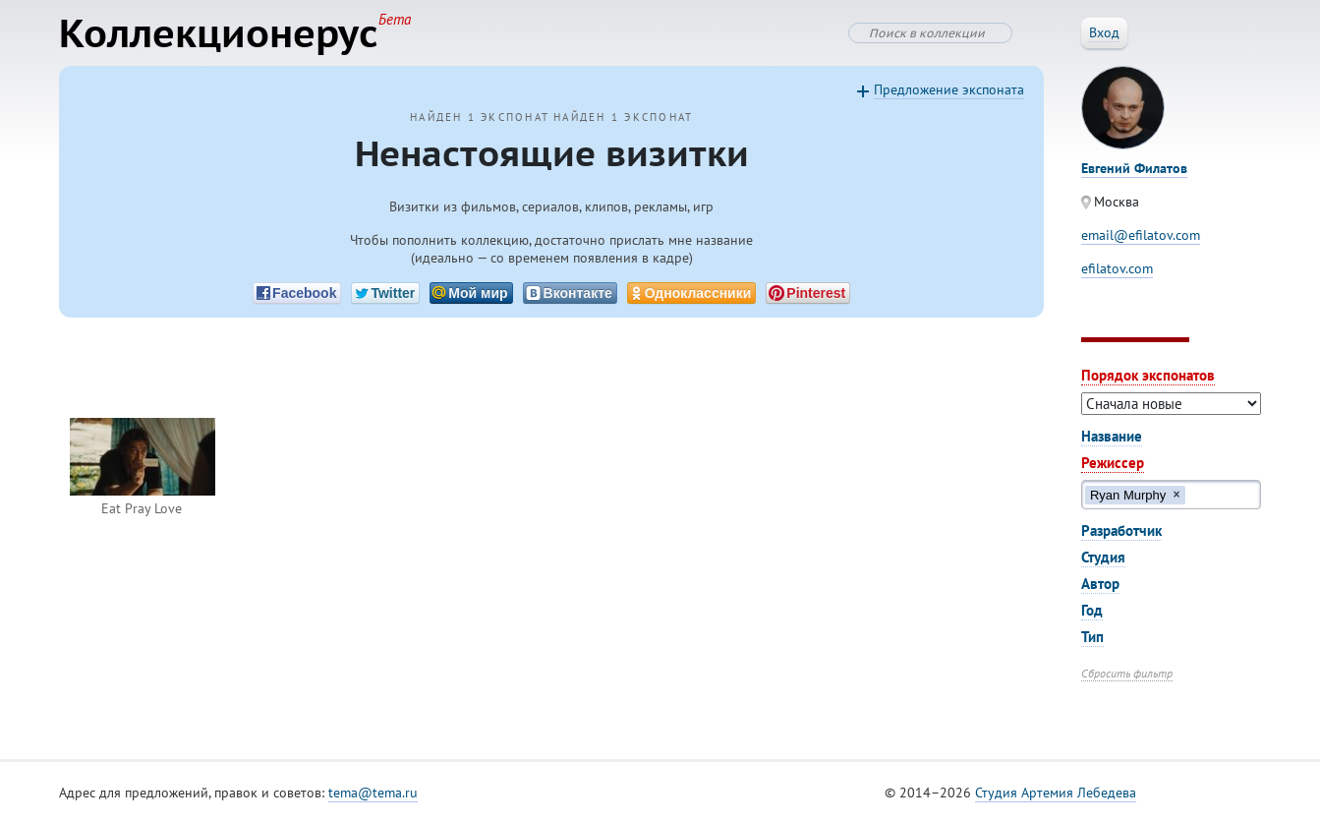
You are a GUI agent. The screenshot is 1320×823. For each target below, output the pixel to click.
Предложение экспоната (949, 89)
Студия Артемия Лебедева (1055, 792)
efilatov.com (1117, 268)
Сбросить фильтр (1127, 673)
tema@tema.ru (373, 792)
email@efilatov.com (1140, 235)
